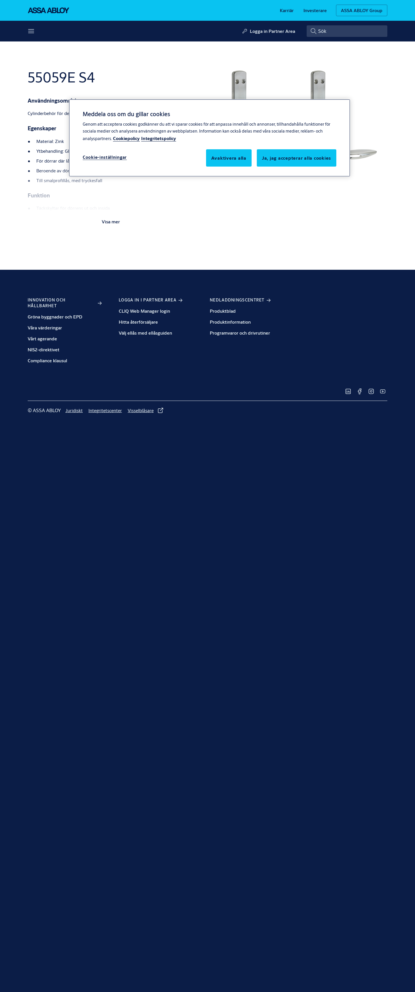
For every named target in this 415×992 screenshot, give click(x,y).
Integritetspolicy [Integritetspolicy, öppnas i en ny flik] (158, 138)
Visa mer (111, 221)
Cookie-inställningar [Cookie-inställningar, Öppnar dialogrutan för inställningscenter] (105, 157)
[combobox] (347, 31)
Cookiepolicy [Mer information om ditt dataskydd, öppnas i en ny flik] (126, 138)
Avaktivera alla (228, 158)
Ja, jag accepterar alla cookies (296, 158)
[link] (287, 10)
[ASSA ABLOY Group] (361, 10)
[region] (209, 137)
